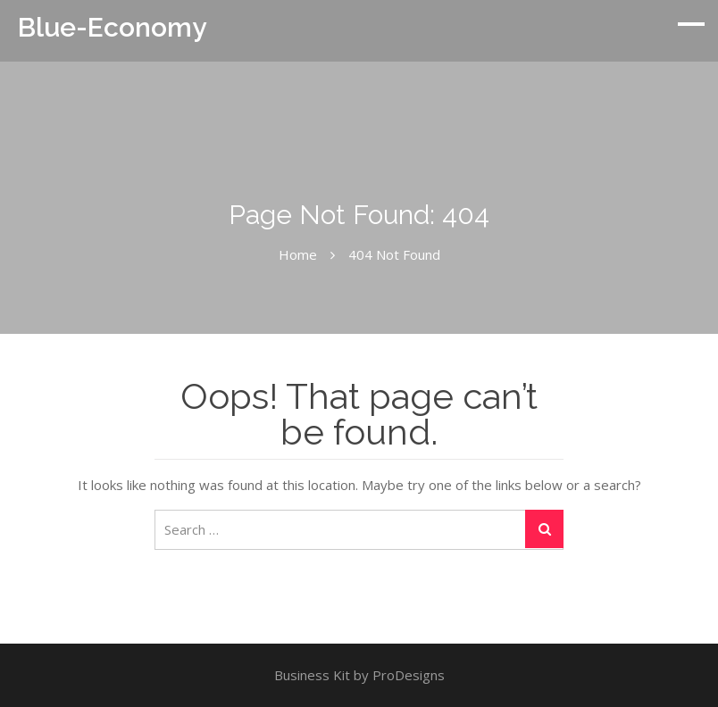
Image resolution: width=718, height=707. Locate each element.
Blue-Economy (112, 27)
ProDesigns (408, 675)
